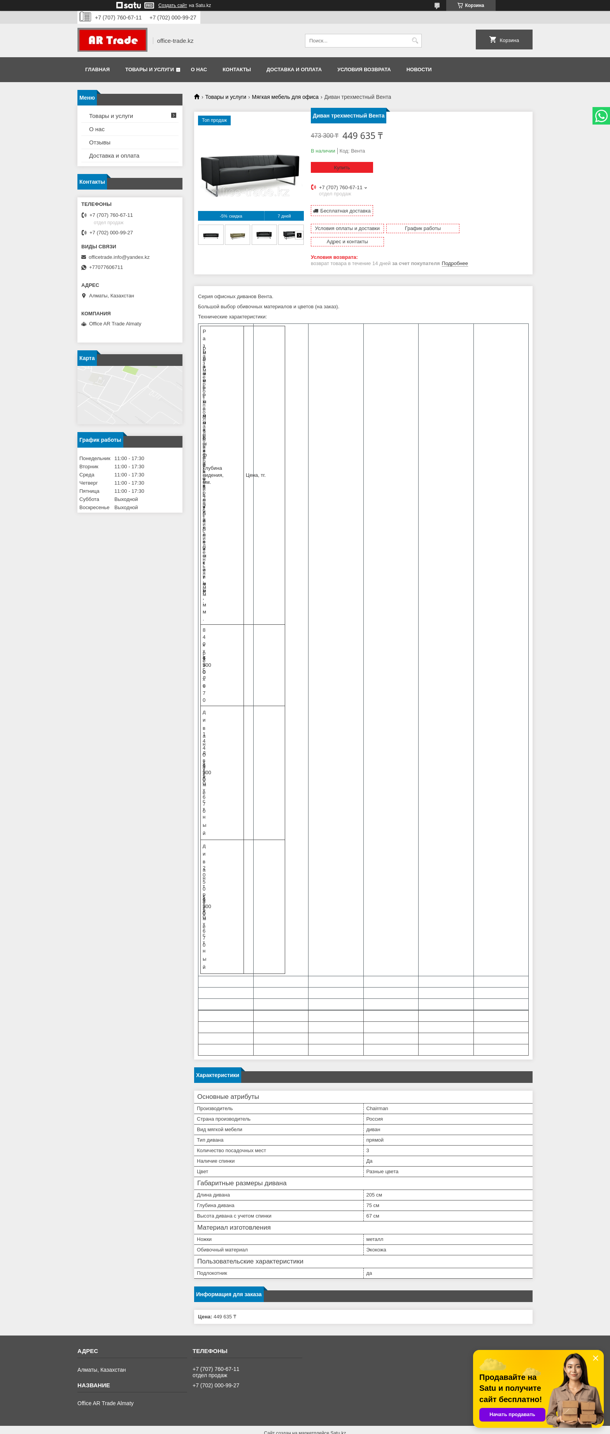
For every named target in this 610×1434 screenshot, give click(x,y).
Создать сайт (172, 5)
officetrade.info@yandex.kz (119, 257)
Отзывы (99, 142)
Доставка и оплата (294, 69)
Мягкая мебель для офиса (285, 97)
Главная (97, 69)
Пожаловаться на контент (331, 1426)
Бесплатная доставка (345, 210)
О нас (199, 69)
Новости (419, 69)
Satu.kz (338, 1419)
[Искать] (415, 40)
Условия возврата (364, 69)
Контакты (237, 69)
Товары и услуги (149, 69)
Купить (342, 167)
